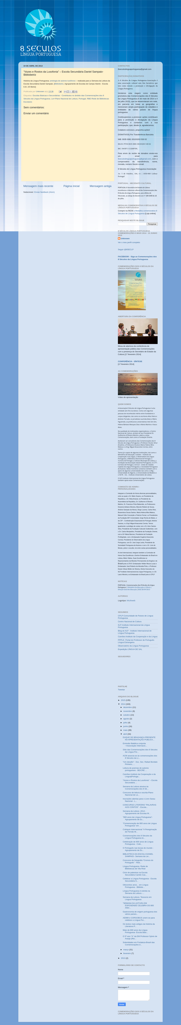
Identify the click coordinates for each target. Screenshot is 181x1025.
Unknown (125, 238)
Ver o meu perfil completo (129, 242)
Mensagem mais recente (38, 186)
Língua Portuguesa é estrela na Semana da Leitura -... (136, 892)
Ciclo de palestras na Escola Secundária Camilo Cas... (135, 873)
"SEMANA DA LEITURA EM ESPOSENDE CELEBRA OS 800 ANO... (138, 905)
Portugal (82, 99)
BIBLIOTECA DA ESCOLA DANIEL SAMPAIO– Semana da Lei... (138, 855)
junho (126, 726)
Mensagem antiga (100, 186)
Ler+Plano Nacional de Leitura (64, 99)
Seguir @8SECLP (126, 249)
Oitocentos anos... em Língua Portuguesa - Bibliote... (135, 886)
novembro (128, 711)
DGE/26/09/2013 (144, 589)
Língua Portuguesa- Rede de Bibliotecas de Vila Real (135, 867)
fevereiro (127, 953)
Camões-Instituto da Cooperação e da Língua (137, 636)
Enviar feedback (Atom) (44, 192)
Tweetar (121, 690)
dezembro (128, 707)
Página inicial (72, 186)
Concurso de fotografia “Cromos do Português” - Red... (138, 861)
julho (125, 723)
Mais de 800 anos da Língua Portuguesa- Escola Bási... (135, 931)
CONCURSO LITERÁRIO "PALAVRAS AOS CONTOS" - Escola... (139, 806)
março (126, 950)
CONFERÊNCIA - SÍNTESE (130, 361)
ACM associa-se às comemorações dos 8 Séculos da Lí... (140, 757)
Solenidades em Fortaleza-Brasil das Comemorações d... (139, 943)
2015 (123, 700)
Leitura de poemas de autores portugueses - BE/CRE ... (136, 769)
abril (125, 734)
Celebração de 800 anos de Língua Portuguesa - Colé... (138, 843)
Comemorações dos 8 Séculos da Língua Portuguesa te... (137, 837)
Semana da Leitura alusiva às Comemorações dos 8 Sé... (136, 787)
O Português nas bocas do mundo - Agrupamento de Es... (138, 849)
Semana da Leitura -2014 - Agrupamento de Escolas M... (137, 812)
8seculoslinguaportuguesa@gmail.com (134, 159)
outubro (126, 715)
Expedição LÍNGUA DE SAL (130, 649)
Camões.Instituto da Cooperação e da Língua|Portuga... (139, 775)
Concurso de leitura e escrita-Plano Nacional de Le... (138, 793)
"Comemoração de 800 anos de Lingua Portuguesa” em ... (140, 824)
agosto (126, 719)
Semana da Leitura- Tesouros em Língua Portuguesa (137, 898)
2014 (123, 704)
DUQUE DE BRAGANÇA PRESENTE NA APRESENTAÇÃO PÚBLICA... (139, 738)
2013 (123, 958)
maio (125, 730)
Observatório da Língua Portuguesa (133, 646)
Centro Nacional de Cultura (129, 621)
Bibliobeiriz (59, 84)
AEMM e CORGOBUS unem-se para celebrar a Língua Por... (139, 919)
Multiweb (131, 600)
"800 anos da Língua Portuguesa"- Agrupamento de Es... (138, 818)
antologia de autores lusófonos (62, 81)
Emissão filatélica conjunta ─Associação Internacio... (135, 744)
